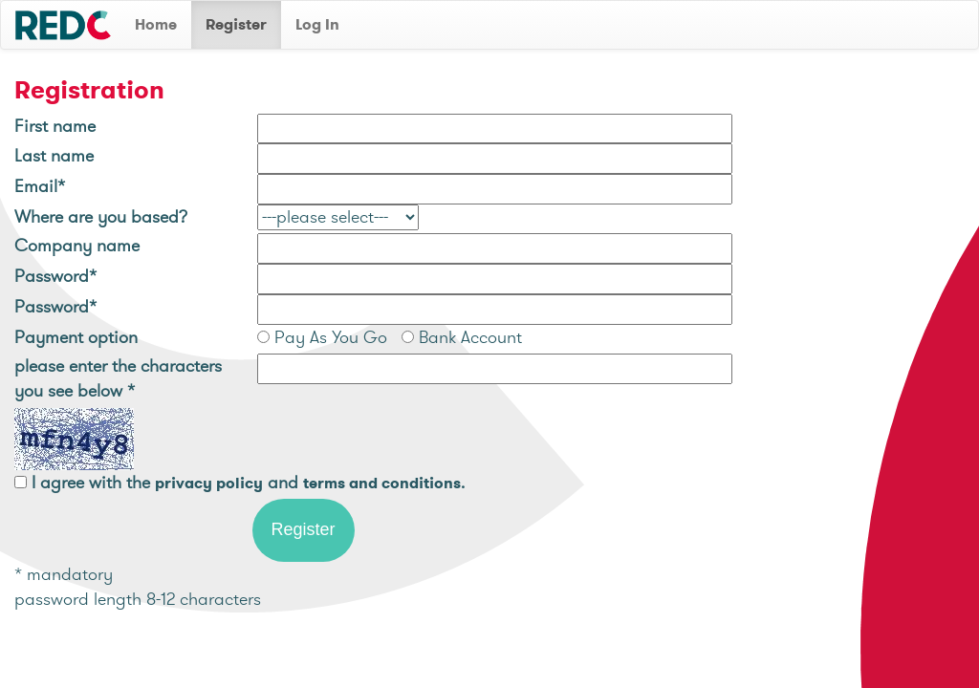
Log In (317, 24)
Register (236, 24)
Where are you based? (100, 216)
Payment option (76, 337)
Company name (77, 245)
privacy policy (209, 483)
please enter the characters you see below (118, 378)
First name (55, 126)
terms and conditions (382, 483)
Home (156, 24)
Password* (55, 276)
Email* (39, 186)
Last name (54, 155)
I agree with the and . (248, 482)
